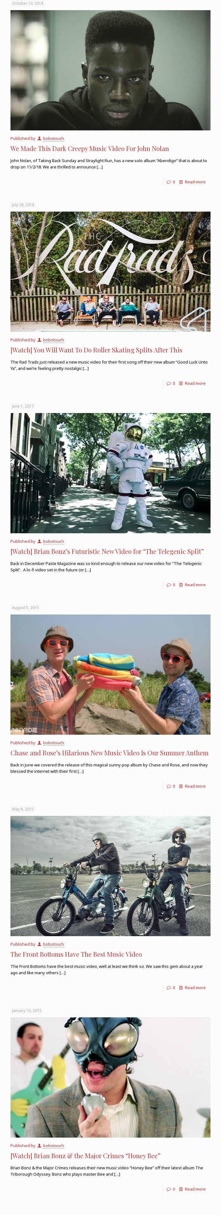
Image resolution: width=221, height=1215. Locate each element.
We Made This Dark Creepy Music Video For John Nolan (89, 148)
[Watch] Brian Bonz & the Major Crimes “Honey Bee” (85, 1155)
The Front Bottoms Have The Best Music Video (76, 954)
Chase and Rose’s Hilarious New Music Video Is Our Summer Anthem (109, 752)
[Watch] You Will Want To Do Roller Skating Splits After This (96, 349)
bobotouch (53, 138)
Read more (195, 182)
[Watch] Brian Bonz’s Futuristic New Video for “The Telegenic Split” (107, 551)
